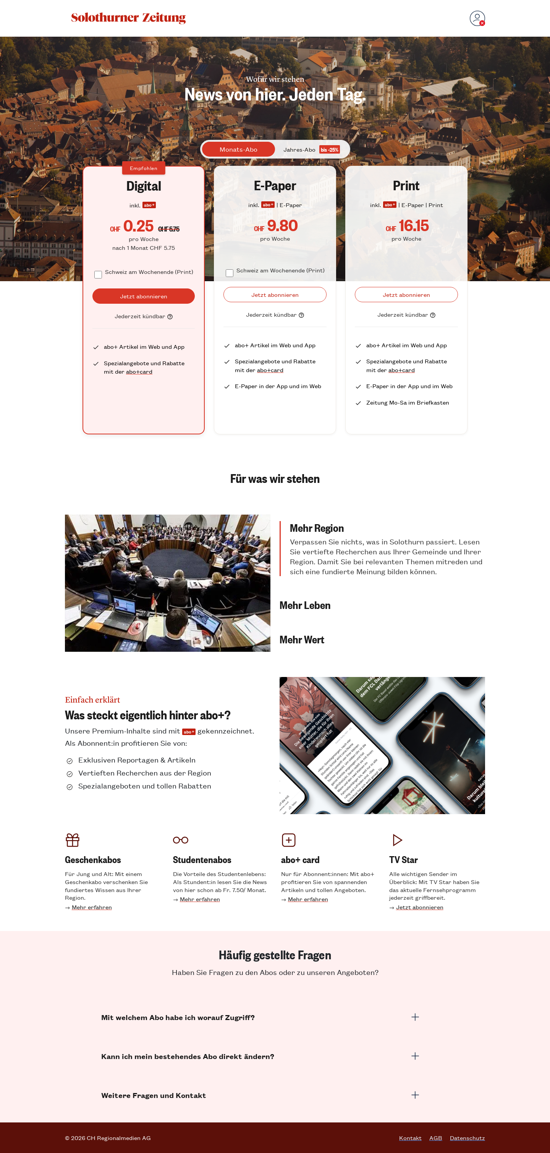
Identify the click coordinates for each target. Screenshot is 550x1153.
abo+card (139, 371)
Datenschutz (467, 1137)
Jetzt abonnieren (419, 907)
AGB (435, 1137)
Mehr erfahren (92, 907)
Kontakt (410, 1137)
